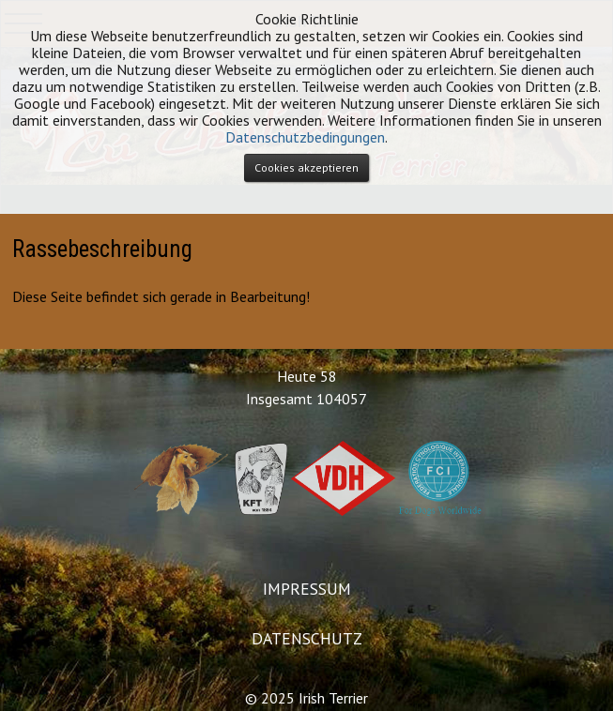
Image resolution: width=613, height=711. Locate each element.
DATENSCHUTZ (307, 638)
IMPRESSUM (307, 588)
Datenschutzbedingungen (305, 137)
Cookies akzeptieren (306, 167)
